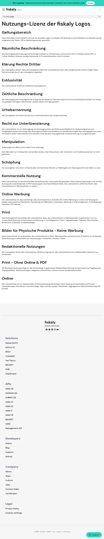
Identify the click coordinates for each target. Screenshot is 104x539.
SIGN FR (9, 415)
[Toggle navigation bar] (3, 9)
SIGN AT (9, 402)
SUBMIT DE (10, 397)
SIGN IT (8, 410)
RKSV (8, 351)
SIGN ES (9, 406)
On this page (8, 16)
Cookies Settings (13, 513)
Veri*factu (10, 360)
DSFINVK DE (11, 393)
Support (9, 452)
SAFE (7, 423)
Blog (7, 447)
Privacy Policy (12, 508)
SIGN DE (9, 388)
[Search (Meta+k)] (100, 10)
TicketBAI (10, 356)
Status (8, 443)
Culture (9, 480)
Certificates (11, 493)
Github (8, 456)
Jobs (7, 484)
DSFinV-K (10, 347)
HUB (7, 369)
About (8, 471)
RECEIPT (9, 365)
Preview (90, 3)
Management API (13, 428)
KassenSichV (11, 343)
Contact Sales (12, 489)
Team (8, 476)
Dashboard (10, 373)
